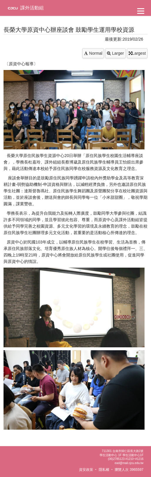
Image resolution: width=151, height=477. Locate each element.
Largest (137, 53)
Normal (93, 53)
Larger (115, 53)
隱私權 (104, 470)
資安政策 (86, 470)
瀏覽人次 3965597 (129, 470)
